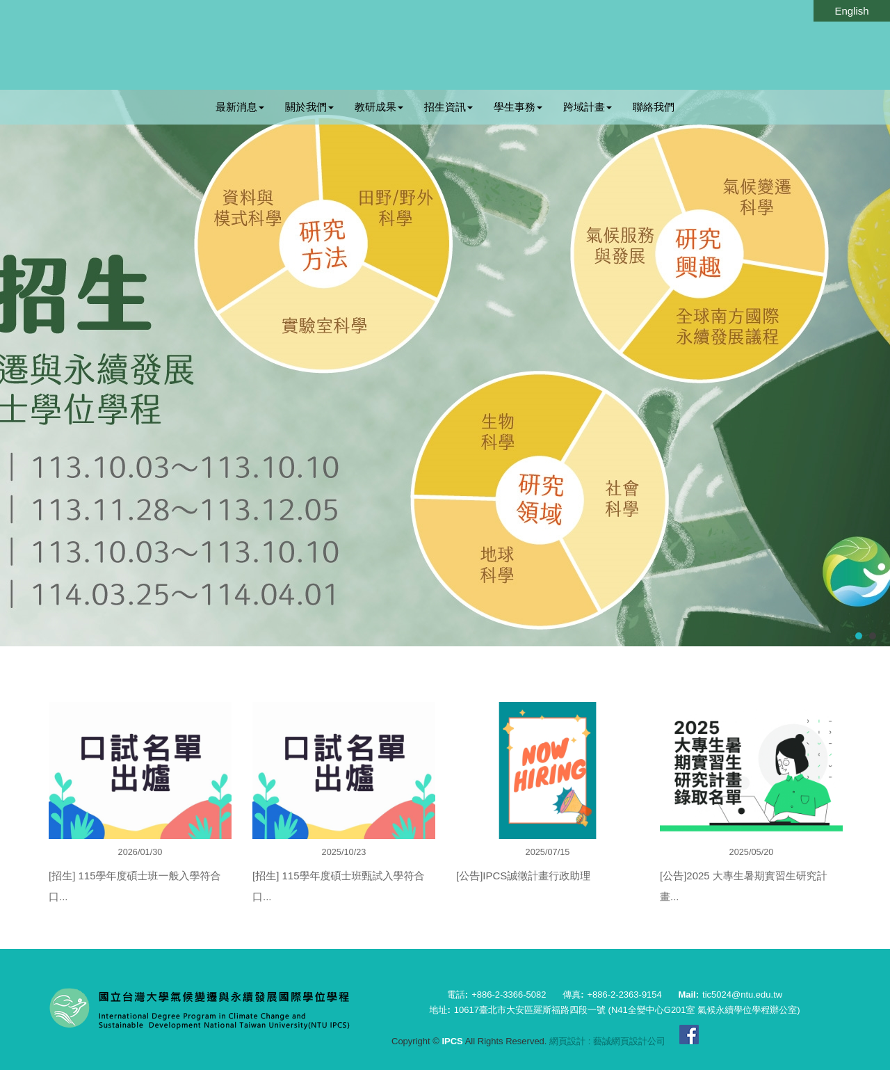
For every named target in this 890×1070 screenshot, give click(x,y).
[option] (140, 815)
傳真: (573, 994)
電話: (457, 994)
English (851, 11)
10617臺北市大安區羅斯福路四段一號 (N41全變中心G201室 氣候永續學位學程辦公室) (627, 1010)
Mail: (688, 994)
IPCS (445, 45)
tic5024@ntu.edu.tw (742, 994)
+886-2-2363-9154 (624, 994)
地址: (439, 1010)
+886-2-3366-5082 (508, 994)
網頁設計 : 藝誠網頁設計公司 (607, 1041)
